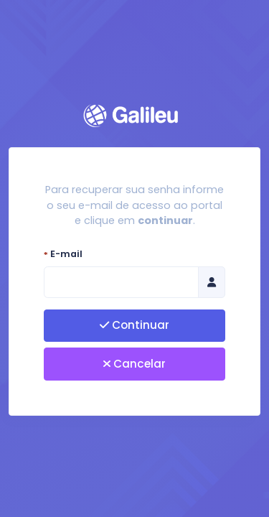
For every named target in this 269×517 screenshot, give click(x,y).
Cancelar (134, 363)
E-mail (63, 254)
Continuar (134, 324)
